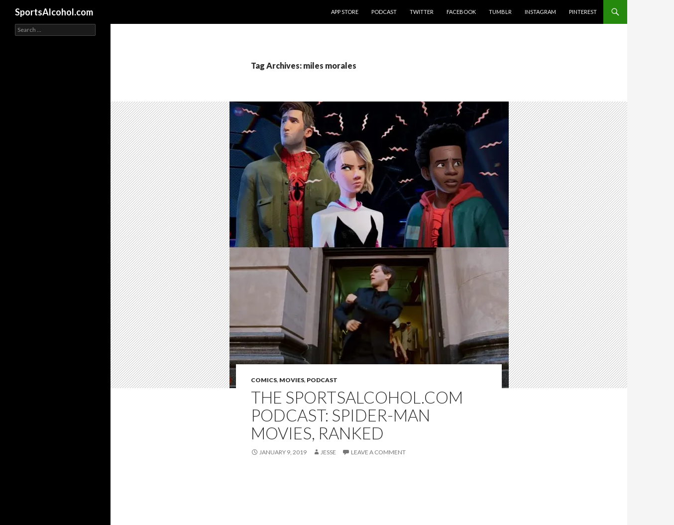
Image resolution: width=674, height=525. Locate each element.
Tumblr (500, 11)
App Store (344, 11)
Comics (264, 380)
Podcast (384, 11)
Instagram (540, 11)
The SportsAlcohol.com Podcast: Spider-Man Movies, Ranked (357, 415)
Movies (291, 380)
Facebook (461, 11)
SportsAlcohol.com (54, 11)
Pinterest (583, 11)
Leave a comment (378, 452)
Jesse (328, 452)
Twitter (422, 11)
